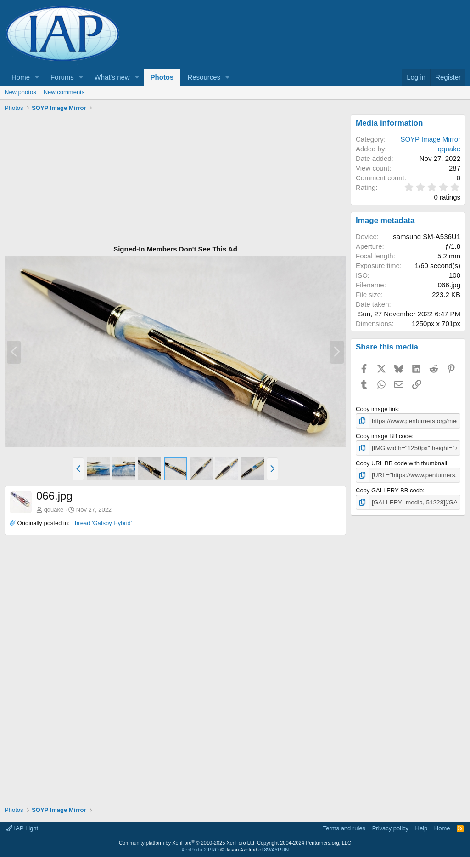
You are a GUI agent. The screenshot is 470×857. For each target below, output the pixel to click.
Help (421, 826)
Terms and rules (344, 826)
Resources (203, 77)
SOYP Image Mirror (430, 139)
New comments (64, 92)
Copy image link (377, 409)
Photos (162, 77)
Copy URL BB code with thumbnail (401, 462)
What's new (112, 77)
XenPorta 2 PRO (200, 848)
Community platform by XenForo (187, 841)
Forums (62, 77)
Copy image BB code (384, 435)
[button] (37, 77)
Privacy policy (390, 826)
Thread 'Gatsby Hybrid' (101, 523)
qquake (54, 509)
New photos (20, 92)
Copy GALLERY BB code (389, 489)
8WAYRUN (276, 848)
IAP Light (22, 826)
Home (20, 77)
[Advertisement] (175, 178)
